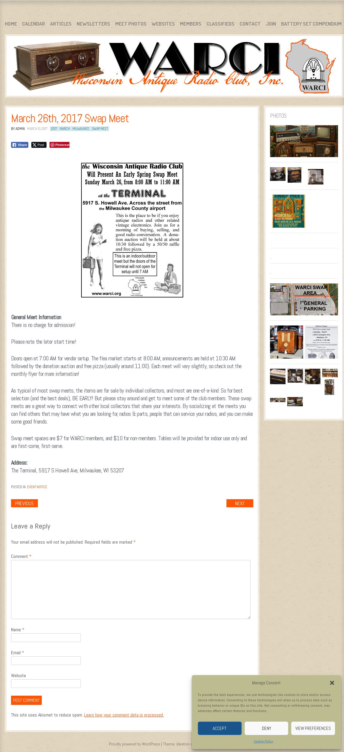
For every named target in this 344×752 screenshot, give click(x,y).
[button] (332, 683)
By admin (18, 128)
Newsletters (93, 24)
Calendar (33, 24)
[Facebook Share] (19, 145)
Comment (21, 556)
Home (11, 24)
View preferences (313, 728)
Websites (163, 24)
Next (240, 503)
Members (190, 24)
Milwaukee (80, 128)
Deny (266, 728)
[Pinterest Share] (60, 145)
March (65, 128)
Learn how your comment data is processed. (124, 715)
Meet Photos (130, 24)
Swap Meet (100, 128)
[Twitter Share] (39, 145)
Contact (250, 24)
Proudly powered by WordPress (134, 744)
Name (17, 630)
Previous (24, 503)
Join (271, 24)
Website (18, 675)
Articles (61, 24)
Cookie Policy (263, 741)
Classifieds (220, 24)
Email (17, 652)
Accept (219, 728)
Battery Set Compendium (311, 24)
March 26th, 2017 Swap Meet (70, 118)
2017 (54, 128)
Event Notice (37, 487)
